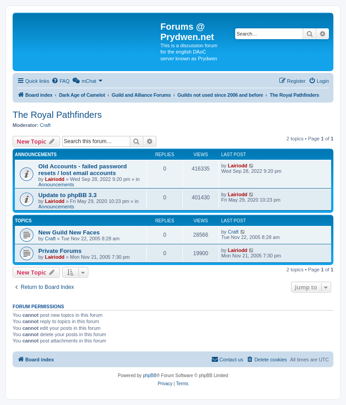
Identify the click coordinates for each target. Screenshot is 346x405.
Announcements (56, 184)
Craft (45, 125)
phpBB (149, 375)
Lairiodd (54, 179)
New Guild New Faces (69, 232)
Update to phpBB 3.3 (67, 195)
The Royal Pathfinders (57, 115)
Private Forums (60, 251)
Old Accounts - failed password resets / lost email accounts (82, 169)
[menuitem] (60, 81)
